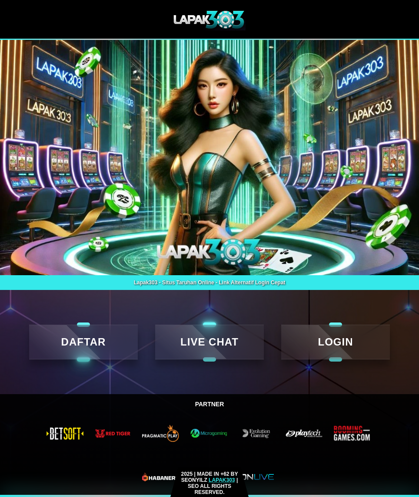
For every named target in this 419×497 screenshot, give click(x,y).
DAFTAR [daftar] (83, 342)
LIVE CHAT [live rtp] (209, 342)
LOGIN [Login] (335, 342)
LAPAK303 (222, 480)
